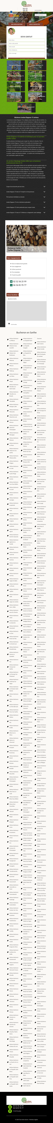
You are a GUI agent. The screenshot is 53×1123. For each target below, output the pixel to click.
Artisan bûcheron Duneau (12, 762)
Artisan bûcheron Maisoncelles (12, 457)
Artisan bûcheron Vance (40, 942)
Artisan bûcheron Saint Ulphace (40, 683)
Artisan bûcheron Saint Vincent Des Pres (40, 694)
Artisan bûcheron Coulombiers (12, 904)
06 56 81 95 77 (25, 17)
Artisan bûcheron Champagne (26, 397)
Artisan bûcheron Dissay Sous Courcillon (12, 804)
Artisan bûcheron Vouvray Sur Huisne (40, 1029)
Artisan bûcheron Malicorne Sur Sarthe (12, 450)
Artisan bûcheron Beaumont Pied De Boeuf (26, 537)
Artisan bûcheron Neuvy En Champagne (26, 810)
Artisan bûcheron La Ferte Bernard (12, 705)
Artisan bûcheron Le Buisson (40, 1061)
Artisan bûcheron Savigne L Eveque (40, 726)
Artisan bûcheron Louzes (12, 493)
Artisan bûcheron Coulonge (12, 898)
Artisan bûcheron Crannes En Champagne (12, 848)
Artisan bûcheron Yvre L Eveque (40, 1045)
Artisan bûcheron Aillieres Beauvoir (26, 682)
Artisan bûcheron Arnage (26, 656)
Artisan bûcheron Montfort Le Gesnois (26, 931)
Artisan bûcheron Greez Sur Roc (12, 637)
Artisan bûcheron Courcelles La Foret (12, 887)
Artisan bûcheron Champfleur (26, 392)
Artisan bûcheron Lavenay (12, 559)
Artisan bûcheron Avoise (26, 579)
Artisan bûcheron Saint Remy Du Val (40, 651)
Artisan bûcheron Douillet (12, 767)
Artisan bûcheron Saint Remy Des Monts (40, 644)
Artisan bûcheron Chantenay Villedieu (26, 375)
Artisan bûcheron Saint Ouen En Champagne (40, 583)
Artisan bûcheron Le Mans (12, 444)
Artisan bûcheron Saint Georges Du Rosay (40, 410)
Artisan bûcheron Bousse (26, 455)
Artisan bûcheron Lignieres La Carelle (12, 542)
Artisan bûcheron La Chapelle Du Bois (26, 353)
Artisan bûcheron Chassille (12, 1056)
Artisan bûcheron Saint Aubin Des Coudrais (26, 1066)
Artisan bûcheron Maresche (12, 411)
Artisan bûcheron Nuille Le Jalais (26, 839)
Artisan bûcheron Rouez (26, 1006)
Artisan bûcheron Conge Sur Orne (12, 946)
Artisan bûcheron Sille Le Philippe (40, 761)
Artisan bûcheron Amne (26, 671)
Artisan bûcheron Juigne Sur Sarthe (12, 601)
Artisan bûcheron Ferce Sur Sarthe (12, 711)
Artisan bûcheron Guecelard (12, 627)
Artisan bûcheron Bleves (26, 492)
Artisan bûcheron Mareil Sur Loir (12, 416)
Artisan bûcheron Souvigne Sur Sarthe (40, 810)
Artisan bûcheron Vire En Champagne (40, 1003)
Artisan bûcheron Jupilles (12, 590)
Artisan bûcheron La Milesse (12, 339)
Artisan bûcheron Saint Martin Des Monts (40, 548)
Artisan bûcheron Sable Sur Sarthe (26, 1047)
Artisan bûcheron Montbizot (26, 728)
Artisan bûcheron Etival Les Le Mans (12, 733)
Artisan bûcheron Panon (26, 855)
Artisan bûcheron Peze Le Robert (26, 894)
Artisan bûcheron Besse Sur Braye (26, 503)
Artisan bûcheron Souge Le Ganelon (40, 773)
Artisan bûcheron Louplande (12, 504)
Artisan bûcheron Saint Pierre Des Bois (40, 615)
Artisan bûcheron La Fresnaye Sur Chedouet (12, 674)
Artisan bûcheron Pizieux (26, 915)
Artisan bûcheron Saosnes (40, 708)
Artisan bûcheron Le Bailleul (26, 574)
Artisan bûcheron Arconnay (26, 661)
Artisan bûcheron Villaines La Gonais (40, 976)
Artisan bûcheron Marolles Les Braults (12, 394)
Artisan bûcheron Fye (12, 660)
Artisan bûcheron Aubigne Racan (26, 620)
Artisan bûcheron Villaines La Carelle (40, 969)
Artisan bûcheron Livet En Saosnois (12, 535)
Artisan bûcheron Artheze (26, 643)
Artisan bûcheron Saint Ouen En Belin (40, 575)
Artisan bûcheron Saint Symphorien (40, 678)
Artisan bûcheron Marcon (12, 421)
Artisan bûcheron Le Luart (12, 488)
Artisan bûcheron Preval (26, 948)
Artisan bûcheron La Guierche (12, 622)
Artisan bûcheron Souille (40, 779)
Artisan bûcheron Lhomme (12, 548)
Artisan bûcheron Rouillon (26, 1011)
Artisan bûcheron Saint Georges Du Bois (40, 403)
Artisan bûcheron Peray (26, 888)
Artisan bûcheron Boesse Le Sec (26, 487)
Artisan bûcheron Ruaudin (26, 1029)
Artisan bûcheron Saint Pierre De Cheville (40, 608)
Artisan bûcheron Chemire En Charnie (12, 1024)
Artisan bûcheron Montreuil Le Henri (26, 752)
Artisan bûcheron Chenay (12, 1011)
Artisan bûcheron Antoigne (40, 1051)
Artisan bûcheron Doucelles (12, 772)
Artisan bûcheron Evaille (12, 726)
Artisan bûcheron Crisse (12, 836)
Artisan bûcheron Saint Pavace (40, 601)
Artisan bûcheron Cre (12, 842)
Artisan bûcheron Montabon (26, 718)
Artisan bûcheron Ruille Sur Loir (26, 1042)
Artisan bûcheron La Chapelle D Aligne (26, 360)
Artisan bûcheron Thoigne (40, 871)
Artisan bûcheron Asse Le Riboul (26, 625)
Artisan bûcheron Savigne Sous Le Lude (40, 732)
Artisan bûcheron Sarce (40, 713)
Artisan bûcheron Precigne (26, 943)
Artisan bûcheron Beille (26, 524)
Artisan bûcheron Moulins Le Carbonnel (26, 765)
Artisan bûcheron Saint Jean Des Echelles (40, 481)
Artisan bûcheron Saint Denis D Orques (40, 388)
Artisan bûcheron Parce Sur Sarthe (26, 860)
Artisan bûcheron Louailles (12, 514)
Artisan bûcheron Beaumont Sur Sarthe (26, 530)
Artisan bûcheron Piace (26, 899)
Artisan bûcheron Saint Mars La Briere (40, 534)
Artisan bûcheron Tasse (40, 835)
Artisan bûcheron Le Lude (12, 467)
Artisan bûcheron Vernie (40, 952)
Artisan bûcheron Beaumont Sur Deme (26, 545)
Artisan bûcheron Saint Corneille (40, 368)
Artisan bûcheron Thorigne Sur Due (40, 894)
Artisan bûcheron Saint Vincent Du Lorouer (40, 702)
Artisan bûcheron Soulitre (40, 797)
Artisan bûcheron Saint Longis (40, 502)
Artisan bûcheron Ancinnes (26, 666)
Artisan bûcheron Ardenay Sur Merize (26, 649)
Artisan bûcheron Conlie (12, 940)
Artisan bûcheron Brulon (26, 420)
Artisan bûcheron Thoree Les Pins (40, 889)
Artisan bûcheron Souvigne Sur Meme (40, 803)
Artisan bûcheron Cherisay (12, 995)
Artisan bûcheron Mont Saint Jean (26, 758)
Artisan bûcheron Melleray (12, 370)
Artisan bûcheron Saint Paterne (40, 589)
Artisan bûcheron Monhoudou (26, 712)
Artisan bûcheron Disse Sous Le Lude (12, 791)
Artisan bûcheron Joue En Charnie (12, 611)
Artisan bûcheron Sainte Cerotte (40, 348)
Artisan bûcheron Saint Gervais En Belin (40, 447)
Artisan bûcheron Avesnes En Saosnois (26, 596)
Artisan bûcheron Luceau (12, 478)
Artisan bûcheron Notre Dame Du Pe (26, 882)
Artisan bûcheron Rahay (26, 974)
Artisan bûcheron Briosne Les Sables (26, 431)
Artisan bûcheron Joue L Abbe (12, 606)
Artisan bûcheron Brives (40, 1056)
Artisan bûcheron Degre (12, 815)
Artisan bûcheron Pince (26, 904)
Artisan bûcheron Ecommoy (12, 751)
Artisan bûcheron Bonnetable (26, 482)
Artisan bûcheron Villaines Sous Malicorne (40, 991)
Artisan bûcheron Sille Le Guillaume (40, 756)
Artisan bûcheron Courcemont (12, 881)
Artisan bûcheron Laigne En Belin (12, 580)
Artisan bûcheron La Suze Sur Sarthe (40, 828)
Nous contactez (34, 24)
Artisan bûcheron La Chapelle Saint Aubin (12, 1084)
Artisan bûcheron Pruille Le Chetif (26, 959)
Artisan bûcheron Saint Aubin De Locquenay (26, 1058)
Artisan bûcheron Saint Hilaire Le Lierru (40, 454)
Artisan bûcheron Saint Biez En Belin (26, 1073)
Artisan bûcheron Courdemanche (12, 870)
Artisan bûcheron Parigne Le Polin (26, 871)
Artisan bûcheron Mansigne (12, 434)
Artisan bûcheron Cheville (12, 974)
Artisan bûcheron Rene (26, 980)
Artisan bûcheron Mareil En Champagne (12, 427)
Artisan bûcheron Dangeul (12, 821)
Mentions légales (33, 1119)
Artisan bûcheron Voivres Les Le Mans (40, 1016)
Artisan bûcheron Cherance (12, 1000)
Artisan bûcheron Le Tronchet (40, 915)
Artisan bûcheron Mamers (12, 439)
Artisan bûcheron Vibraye (40, 963)
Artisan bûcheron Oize (26, 850)
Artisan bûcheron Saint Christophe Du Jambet (40, 354)
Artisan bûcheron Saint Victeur (40, 688)
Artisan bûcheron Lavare (12, 564)
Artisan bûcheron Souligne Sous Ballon (40, 791)
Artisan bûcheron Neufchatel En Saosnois (26, 783)
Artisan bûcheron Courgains (12, 865)
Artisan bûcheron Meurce (12, 364)
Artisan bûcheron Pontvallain (26, 938)
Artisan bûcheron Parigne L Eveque (26, 876)
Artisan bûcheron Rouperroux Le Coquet (26, 1023)
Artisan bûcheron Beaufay (26, 551)
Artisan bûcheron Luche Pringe (12, 472)
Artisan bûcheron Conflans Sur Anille (12, 952)
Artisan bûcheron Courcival (12, 875)
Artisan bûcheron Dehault (12, 810)
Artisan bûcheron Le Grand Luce (12, 643)
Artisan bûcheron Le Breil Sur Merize (26, 444)
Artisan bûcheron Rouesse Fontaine (26, 995)
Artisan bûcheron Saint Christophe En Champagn (40, 361)
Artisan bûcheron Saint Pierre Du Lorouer (40, 630)
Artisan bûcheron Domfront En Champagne (12, 779)
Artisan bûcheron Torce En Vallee (40, 900)
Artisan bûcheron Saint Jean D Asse (40, 468)
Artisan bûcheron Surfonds (40, 822)
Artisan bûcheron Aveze (26, 584)
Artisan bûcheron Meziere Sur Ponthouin (12, 353)
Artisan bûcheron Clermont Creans (12, 969)
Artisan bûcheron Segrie (40, 746)
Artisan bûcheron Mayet (12, 380)
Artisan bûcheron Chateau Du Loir (12, 1045)
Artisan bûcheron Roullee (26, 1017)
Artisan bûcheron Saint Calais (26, 1079)
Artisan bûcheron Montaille (26, 723)
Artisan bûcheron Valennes (40, 931)
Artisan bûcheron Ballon (26, 569)
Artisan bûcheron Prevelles (26, 953)
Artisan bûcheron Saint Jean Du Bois (40, 489)
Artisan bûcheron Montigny (26, 733)
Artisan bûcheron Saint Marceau (40, 513)
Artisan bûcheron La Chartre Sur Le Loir (12, 1062)
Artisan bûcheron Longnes (12, 520)
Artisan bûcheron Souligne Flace (40, 784)
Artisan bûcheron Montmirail (26, 739)
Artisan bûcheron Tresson (40, 910)
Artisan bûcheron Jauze (12, 616)
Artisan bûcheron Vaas (40, 926)
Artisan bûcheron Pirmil (26, 909)
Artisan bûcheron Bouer (26, 471)
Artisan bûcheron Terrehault (40, 861)
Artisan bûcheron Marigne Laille (12, 405)
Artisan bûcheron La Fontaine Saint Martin (12, 689)
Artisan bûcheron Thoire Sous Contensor (40, 878)
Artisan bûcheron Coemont (40, 1066)
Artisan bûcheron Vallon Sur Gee (40, 936)
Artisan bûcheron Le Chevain (12, 979)
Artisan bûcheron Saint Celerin (40, 343)
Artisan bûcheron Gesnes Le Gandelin (12, 654)
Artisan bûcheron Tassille (40, 840)
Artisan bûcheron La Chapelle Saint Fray (12, 1077)
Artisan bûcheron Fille (12, 700)
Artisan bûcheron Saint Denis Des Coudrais (40, 381)
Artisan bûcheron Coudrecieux (12, 919)
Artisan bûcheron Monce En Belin (26, 700)
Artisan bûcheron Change (26, 381)
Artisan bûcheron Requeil (26, 985)
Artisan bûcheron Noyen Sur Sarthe (26, 834)
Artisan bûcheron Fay (12, 721)
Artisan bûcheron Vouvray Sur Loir (40, 1035)
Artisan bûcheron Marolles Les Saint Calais (12, 386)
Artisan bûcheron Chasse (12, 1050)
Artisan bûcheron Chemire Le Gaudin (12, 1017)
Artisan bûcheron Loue (12, 509)
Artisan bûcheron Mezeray (12, 359)
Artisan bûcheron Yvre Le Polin (40, 1040)
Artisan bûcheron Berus (26, 508)
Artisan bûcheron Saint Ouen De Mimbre (40, 568)
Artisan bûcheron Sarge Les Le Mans (40, 719)
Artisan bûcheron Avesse (26, 590)
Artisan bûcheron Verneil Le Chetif (40, 947)
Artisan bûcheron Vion (40, 997)
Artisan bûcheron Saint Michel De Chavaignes (40, 555)
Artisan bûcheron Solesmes (40, 767)
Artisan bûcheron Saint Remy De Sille (40, 637)
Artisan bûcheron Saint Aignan (26, 1052)
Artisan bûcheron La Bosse (26, 476)
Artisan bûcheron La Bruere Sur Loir (26, 425)
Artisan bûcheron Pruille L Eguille (26, 964)
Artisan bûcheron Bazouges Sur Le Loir (26, 557)
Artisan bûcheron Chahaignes (26, 407)
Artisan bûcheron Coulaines (12, 914)
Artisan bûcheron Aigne (26, 687)
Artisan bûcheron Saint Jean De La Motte (40, 474)
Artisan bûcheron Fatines (12, 716)
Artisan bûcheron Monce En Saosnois (26, 706)
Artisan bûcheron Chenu (12, 1005)
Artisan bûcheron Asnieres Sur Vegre (26, 637)
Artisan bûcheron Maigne (12, 462)
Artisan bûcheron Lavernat (12, 553)
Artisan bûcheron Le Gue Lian (40, 1072)
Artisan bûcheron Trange (40, 905)
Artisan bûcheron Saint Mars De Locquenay (40, 519)
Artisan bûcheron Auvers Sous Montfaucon (26, 603)
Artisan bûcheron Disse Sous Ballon (12, 798)
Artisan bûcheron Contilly (12, 930)
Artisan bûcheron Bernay (26, 513)
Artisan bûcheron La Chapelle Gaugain (26, 346)
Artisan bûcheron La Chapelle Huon (26, 339)
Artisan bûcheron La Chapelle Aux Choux (26, 367)
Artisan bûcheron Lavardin (12, 569)
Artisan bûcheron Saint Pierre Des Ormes (40, 622)
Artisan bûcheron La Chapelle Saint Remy (12, 1069)
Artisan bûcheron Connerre (12, 935)
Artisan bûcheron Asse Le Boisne (26, 631)
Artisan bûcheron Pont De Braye (40, 1082)
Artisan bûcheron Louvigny (12, 499)
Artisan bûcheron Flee (12, 695)
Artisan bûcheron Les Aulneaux (26, 615)
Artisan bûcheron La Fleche (12, 585)
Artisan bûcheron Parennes (26, 865)
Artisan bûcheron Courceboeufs (12, 893)
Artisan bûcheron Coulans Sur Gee (12, 909)
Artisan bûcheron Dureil (12, 757)
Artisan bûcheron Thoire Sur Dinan (40, 884)
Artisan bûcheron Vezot (40, 957)
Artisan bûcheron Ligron (12, 530)
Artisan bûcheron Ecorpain (12, 746)
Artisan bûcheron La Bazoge (26, 563)
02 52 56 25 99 (25, 11)
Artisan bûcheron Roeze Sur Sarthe (26, 990)
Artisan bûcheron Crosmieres (12, 831)
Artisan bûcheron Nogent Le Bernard (26, 817)
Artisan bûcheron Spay (40, 817)
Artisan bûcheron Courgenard (12, 859)
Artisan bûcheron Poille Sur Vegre (26, 920)
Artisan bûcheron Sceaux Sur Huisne (40, 739)
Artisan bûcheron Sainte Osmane (40, 562)
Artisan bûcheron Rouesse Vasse (26, 1001)
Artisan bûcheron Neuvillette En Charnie (26, 802)
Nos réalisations (17, 24)
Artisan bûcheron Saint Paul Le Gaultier (40, 595)
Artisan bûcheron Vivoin (40, 1010)
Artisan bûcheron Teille (40, 845)
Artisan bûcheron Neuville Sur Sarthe (26, 795)
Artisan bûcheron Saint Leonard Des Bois (40, 496)
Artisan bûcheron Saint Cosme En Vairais (40, 374)
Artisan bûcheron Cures (12, 826)
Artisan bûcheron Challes (26, 402)
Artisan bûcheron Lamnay (12, 574)
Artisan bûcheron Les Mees (12, 375)
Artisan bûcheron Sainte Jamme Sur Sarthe (40, 461)
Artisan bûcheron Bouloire (26, 466)
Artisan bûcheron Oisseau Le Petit (26, 844)
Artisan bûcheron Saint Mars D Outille (40, 526)
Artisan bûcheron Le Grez (12, 632)
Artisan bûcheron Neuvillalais (26, 789)
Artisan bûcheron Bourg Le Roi (26, 461)
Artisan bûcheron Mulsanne (26, 771)
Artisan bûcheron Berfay (26, 519)
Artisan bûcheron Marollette (12, 400)
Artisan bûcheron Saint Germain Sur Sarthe (40, 432)
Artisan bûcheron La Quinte (26, 969)
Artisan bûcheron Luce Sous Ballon (12, 483)
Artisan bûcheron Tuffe (40, 921)
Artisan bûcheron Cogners (12, 963)
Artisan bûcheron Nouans (26, 829)
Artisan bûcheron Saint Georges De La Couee (40, 396)
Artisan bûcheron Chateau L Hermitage (12, 1039)
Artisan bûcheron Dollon (12, 785)
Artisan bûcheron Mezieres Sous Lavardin (12, 346)
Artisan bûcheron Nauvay (26, 776)
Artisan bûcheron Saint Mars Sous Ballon (40, 541)
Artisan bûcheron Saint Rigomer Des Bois (40, 659)
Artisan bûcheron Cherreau (12, 984)
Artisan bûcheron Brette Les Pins (26, 438)
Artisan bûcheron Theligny (40, 866)
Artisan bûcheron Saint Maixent (40, 507)
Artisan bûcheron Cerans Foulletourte (26, 414)
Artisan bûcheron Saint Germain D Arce (40, 425)
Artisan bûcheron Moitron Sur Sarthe (26, 694)
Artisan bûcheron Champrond (26, 386)
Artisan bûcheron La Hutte (40, 1077)
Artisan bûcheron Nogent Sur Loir (26, 823)
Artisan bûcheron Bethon (26, 497)
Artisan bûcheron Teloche (40, 850)
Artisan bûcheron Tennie (40, 856)
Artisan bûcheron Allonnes (26, 677)
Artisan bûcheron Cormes (12, 925)
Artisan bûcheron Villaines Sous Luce (40, 984)
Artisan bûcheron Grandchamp (12, 648)
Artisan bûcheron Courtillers (12, 854)
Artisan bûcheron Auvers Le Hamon (26, 610)
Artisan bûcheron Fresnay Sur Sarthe (12, 667)
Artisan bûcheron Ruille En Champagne (26, 1035)
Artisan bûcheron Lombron (12, 525)
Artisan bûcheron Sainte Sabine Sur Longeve (40, 666)
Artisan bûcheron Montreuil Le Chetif (26, 745)
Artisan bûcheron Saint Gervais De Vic (40, 440)
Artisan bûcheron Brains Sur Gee (26, 450)
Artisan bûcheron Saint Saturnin (40, 672)
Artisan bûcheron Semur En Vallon (40, 751)
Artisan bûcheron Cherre (12, 990)
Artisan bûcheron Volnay (40, 1022)
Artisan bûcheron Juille (12, 595)
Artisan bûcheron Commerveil (12, 958)
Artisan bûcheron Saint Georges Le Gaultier (40, 418)
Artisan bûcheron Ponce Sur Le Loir (26, 925)
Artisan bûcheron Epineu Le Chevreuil (12, 740)
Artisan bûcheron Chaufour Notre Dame (12, 1032)
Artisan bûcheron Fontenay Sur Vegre (12, 681)
